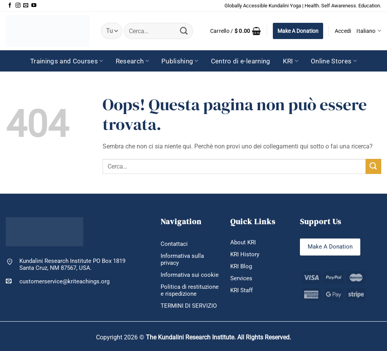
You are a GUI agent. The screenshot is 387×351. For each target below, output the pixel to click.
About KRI (243, 242)
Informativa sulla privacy (182, 259)
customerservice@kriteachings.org (58, 281)
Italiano (368, 30)
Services (241, 278)
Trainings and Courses (66, 61)
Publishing (180, 61)
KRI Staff (241, 290)
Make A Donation (298, 31)
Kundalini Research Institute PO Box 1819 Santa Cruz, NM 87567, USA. (72, 264)
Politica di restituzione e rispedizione (190, 290)
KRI (291, 61)
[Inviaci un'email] (25, 6)
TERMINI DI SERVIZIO (189, 305)
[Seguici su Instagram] (18, 6)
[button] (235, 30)
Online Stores (334, 61)
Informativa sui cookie (190, 274)
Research (132, 61)
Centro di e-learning (241, 61)
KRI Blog (241, 266)
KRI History (244, 254)
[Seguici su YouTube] (33, 6)
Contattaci (174, 243)
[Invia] (184, 31)
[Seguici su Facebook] (9, 6)
